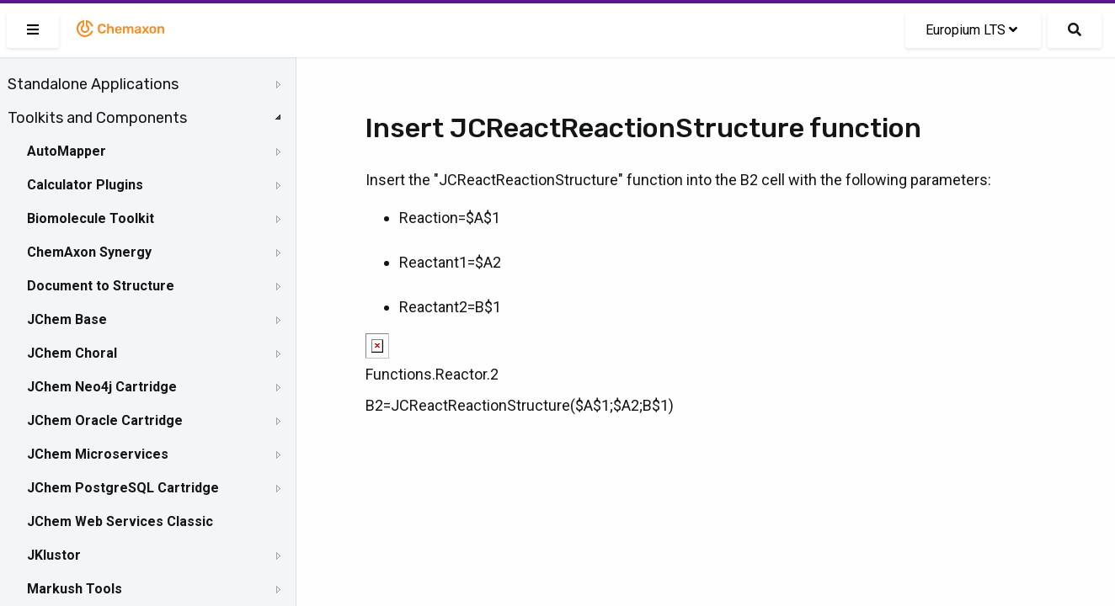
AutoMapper (66, 151)
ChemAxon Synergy (89, 252)
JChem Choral (72, 353)
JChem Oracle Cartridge (105, 420)
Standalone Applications (93, 84)
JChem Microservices (97, 454)
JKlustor (54, 555)
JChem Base (67, 319)
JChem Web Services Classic (120, 521)
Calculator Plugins (85, 185)
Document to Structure (100, 286)
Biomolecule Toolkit (90, 218)
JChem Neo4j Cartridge (102, 387)
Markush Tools (74, 589)
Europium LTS (971, 30)
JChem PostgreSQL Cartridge (123, 488)
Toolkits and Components (97, 118)
